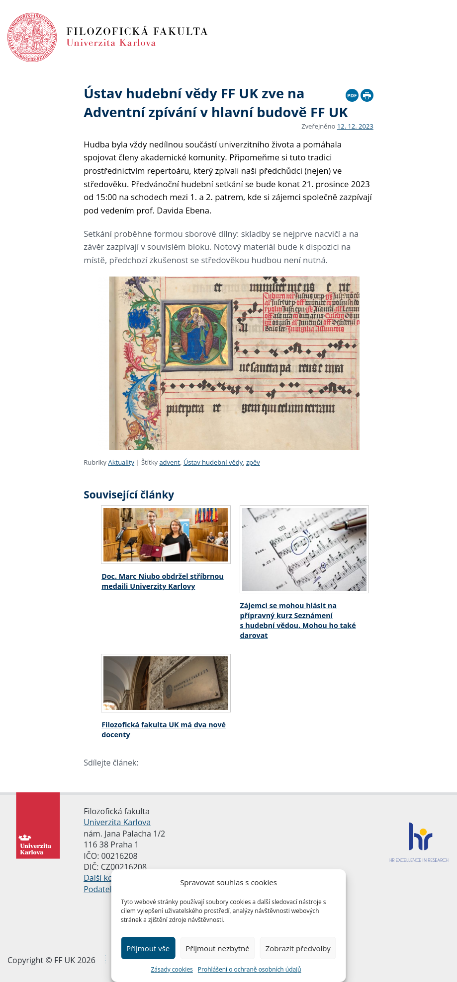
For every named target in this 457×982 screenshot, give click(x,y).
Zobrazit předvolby (298, 948)
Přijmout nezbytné (217, 948)
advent (169, 462)
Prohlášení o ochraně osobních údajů (249, 969)
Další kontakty (110, 877)
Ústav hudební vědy (213, 462)
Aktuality (121, 462)
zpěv (253, 462)
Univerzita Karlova (117, 822)
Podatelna (102, 889)
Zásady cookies (171, 969)
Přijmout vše (148, 948)
